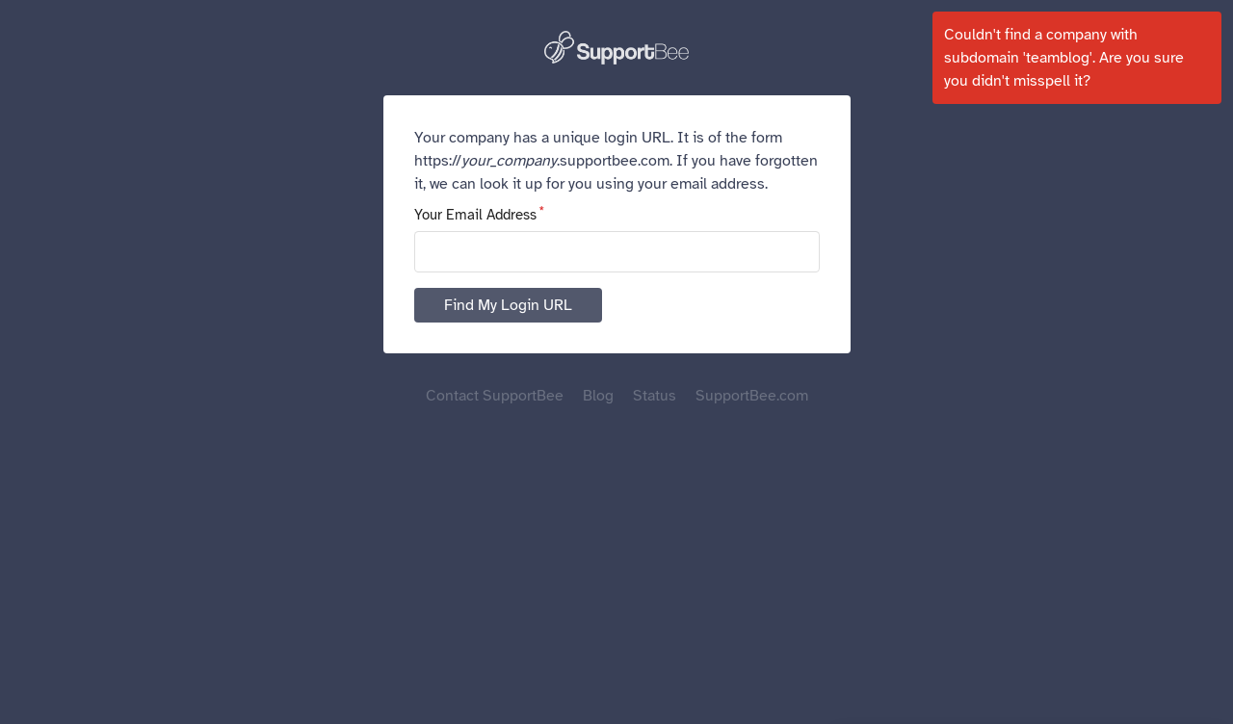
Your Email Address (475, 214)
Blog (598, 395)
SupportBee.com (751, 395)
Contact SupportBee (495, 395)
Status (654, 395)
